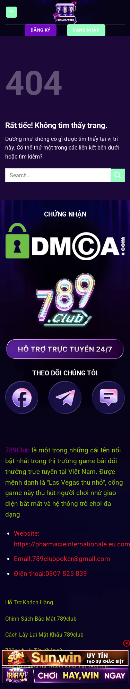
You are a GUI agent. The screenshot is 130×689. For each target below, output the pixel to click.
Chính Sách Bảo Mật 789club (41, 618)
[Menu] (11, 12)
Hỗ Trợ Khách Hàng (29, 602)
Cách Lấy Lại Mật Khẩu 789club (44, 634)
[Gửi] (118, 175)
